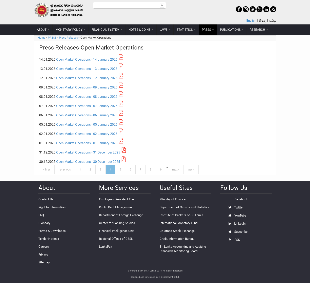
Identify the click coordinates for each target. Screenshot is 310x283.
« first (46, 169)
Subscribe (237, 232)
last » (191, 169)
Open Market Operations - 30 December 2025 (88, 162)
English (251, 20)
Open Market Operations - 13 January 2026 (86, 69)
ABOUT (43, 30)
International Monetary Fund (178, 223)
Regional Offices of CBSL (116, 239)
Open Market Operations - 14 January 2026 (86, 59)
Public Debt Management (116, 207)
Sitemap (44, 262)
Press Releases (68, 37)
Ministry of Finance (173, 199)
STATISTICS (186, 30)
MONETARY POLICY (70, 30)
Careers (43, 246)
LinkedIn (236, 223)
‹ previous (65, 169)
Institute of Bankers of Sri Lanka (181, 215)
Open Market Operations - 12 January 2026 (86, 78)
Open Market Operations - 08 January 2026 (86, 97)
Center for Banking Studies (117, 223)
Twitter (235, 207)
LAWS (165, 30)
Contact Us (46, 199)
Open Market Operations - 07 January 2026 (86, 106)
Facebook (237, 199)
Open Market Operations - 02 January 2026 (86, 134)
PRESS (208, 30)
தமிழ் (272, 20)
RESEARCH (259, 30)
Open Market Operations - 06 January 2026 (86, 115)
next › (175, 169)
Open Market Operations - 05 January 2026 (86, 124)
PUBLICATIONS (232, 30)
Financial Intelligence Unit (116, 231)
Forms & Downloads (52, 231)
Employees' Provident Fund (117, 199)
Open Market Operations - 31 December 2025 (88, 152)
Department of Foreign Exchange (121, 215)
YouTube (236, 215)
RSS (233, 240)
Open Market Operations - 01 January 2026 (86, 143)
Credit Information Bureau (177, 239)
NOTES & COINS (141, 30)
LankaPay (105, 246)
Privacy (43, 254)
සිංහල (262, 20)
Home (41, 37)
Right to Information (51, 207)
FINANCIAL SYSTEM (107, 30)
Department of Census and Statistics (184, 207)
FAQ (41, 215)
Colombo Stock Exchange (177, 231)
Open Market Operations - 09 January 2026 (86, 87)
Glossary (44, 223)
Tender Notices (48, 239)
